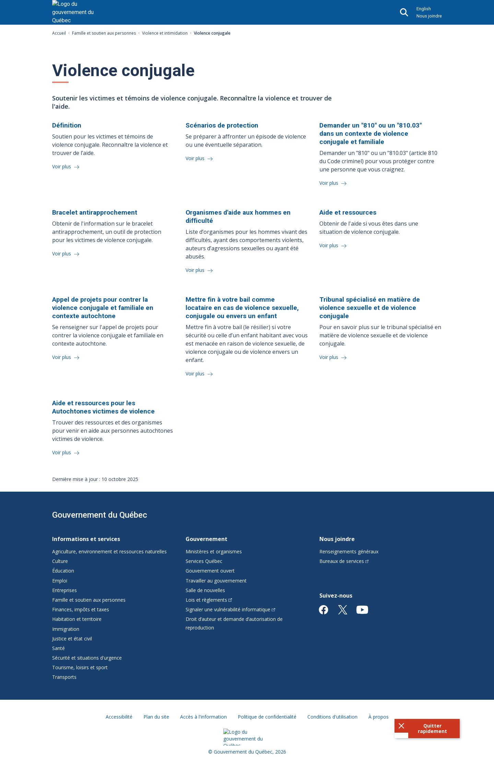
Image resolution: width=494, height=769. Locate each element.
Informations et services (86, 539)
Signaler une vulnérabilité (230, 609)
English (423, 8)
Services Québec (204, 561)
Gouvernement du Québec (99, 515)
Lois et (209, 600)
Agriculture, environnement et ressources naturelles (109, 551)
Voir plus (62, 166)
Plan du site (156, 716)
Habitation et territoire (77, 619)
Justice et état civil (72, 638)
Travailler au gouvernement (216, 580)
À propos (378, 716)
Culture (60, 561)
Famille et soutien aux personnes (104, 33)
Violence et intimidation (165, 33)
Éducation (63, 570)
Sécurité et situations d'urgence (87, 657)
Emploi (59, 580)
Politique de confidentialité (267, 716)
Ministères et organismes (214, 551)
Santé (58, 648)
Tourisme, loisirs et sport (80, 667)
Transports (64, 677)
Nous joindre (429, 16)
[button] (427, 728)
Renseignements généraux (348, 551)
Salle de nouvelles (205, 590)
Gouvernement (206, 539)
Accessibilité (119, 716)
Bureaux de (344, 561)
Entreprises (64, 590)
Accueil (59, 33)
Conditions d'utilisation (332, 716)
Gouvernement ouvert (210, 570)
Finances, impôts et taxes (80, 609)
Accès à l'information (203, 716)
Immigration (65, 629)
